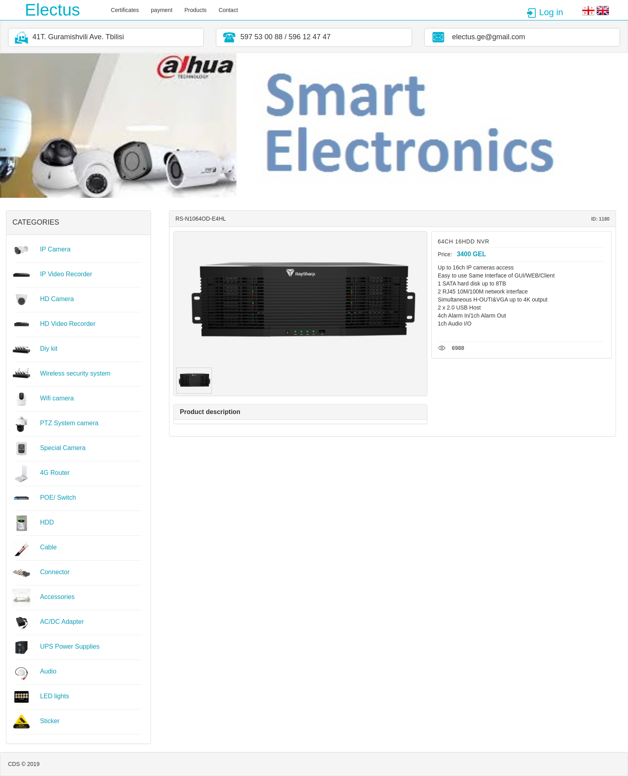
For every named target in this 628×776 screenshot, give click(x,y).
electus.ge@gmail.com (477, 37)
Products (196, 10)
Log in (545, 12)
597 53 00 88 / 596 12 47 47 (275, 37)
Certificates (125, 10)
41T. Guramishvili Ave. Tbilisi (68, 37)
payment (162, 10)
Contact (228, 10)
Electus (52, 9)
